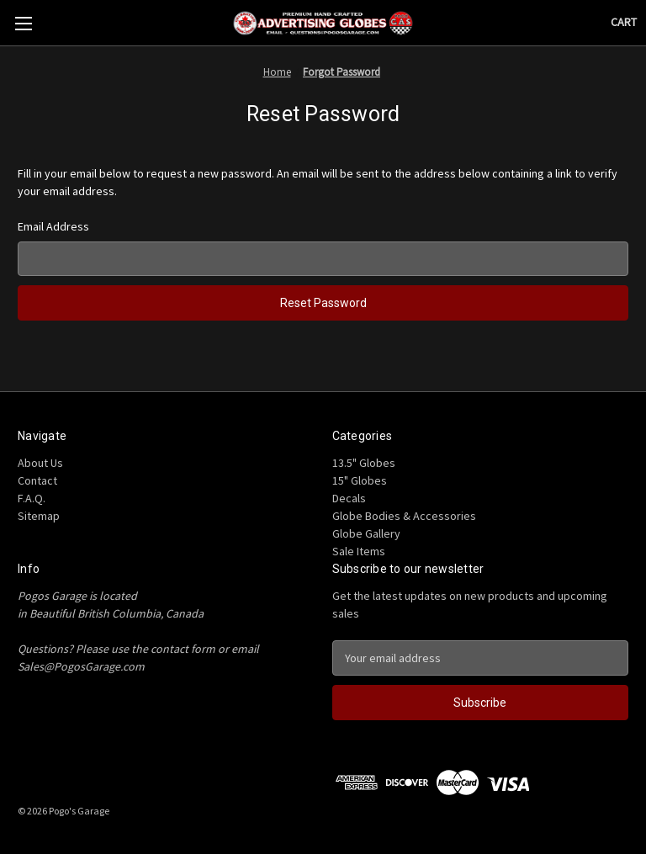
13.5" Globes (363, 462)
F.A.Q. (31, 498)
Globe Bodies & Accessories (404, 515)
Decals (349, 498)
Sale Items (358, 551)
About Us (40, 462)
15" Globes (359, 480)
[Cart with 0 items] (623, 22)
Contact (37, 480)
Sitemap (39, 515)
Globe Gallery (366, 533)
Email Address (53, 226)
